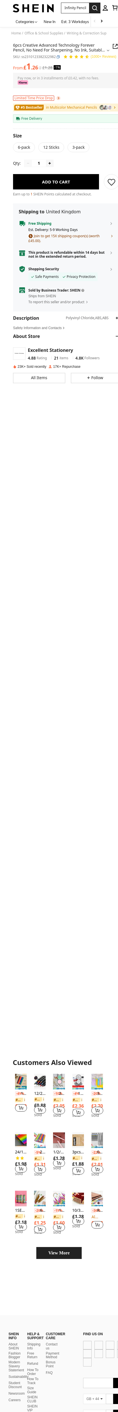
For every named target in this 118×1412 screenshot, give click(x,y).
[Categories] (27, 21)
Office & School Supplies (44, 33)
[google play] (82, 1333)
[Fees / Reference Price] (40, 68)
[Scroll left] (95, 21)
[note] (21, 1088)
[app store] (71, 1333)
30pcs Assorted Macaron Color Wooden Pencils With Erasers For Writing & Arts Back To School (97, 1093)
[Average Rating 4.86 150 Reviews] (89, 57)
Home (16, 33)
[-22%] (93, 1152)
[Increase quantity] (49, 163)
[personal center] (105, 8)
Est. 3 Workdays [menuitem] (75, 21)
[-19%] (55, 1210)
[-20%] (93, 1093)
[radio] (24, 147)
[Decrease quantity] (28, 163)
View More (58, 1252)
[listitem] (21, 1096)
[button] (58, 57)
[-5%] (36, 1152)
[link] (20, 1100)
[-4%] (74, 1093)
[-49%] (17, 1093)
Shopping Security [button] (43, 269)
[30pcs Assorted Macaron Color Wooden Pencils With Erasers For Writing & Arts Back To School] (97, 1081)
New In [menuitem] (50, 21)
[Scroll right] (102, 21)
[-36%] (93, 1210)
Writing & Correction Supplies (90, 33)
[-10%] (55, 1093)
